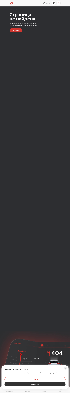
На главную (16, 30)
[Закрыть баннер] (65, 368)
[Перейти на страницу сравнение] (9, 389)
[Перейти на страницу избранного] (26, 389)
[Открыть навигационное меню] (61, 389)
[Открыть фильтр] (43, 389)
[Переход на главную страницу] (11, 3)
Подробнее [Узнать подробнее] (35, 384)
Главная (12, 9)
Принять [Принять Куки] (35, 379)
